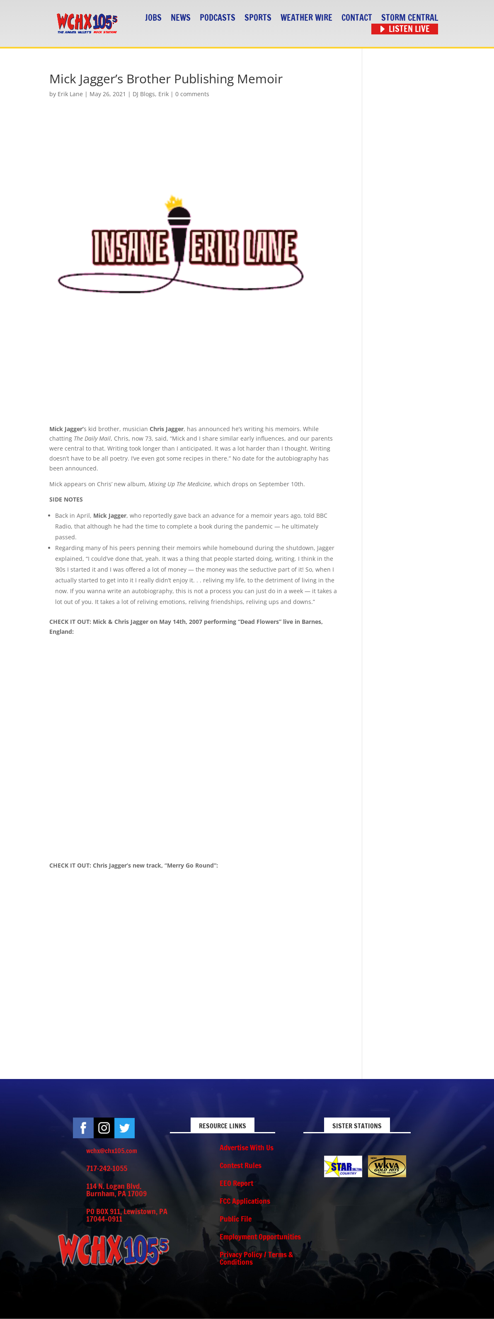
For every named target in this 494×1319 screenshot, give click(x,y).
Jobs (153, 18)
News (181, 18)
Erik (163, 94)
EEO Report (236, 1183)
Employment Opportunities (260, 1236)
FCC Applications (245, 1200)
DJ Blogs (144, 94)
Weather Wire (306, 18)
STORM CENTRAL (409, 18)
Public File (236, 1218)
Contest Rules (241, 1165)
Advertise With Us (247, 1147)
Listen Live (409, 29)
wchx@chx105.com (111, 1150)
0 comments (192, 94)
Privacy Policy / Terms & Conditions (256, 1258)
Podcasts (217, 18)
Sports (258, 18)
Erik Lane (70, 94)
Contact (356, 18)
